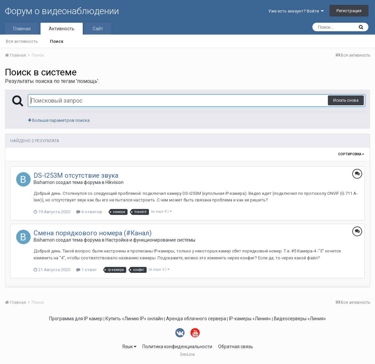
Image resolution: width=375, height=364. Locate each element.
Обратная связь (235, 346)
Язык (129, 346)
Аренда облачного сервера (196, 318)
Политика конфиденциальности (177, 346)
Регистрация (348, 10)
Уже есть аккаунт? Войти (296, 11)
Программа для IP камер (75, 318)
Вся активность (22, 41)
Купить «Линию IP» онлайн (134, 318)
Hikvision (114, 182)
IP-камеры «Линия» (250, 318)
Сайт (98, 28)
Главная (22, 28)
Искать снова (346, 100)
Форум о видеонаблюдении (62, 11)
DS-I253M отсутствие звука (76, 175)
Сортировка (351, 154)
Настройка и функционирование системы (150, 240)
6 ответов (89, 211)
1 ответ (86, 269)
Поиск (56, 41)
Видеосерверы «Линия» (300, 318)
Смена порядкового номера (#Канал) (93, 233)
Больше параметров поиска (59, 120)
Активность (61, 28)
